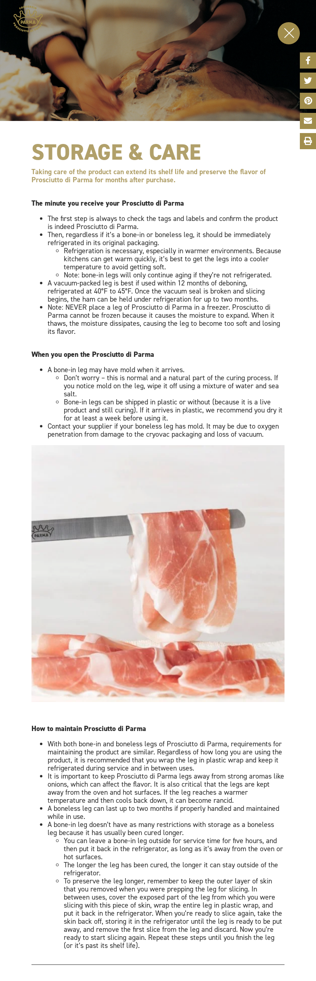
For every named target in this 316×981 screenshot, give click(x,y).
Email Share (308, 120)
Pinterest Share (308, 99)
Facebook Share (308, 59)
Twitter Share (308, 79)
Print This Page (307, 141)
